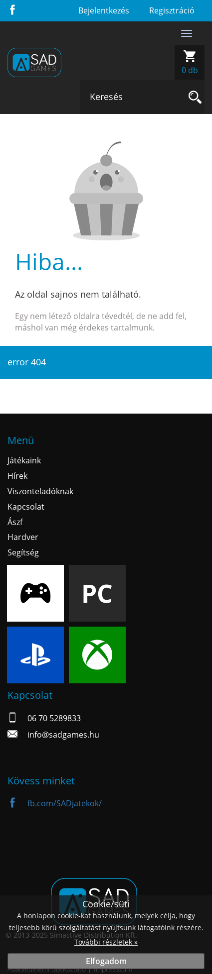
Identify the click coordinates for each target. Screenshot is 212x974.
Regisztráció (172, 10)
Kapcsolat (25, 506)
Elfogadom (106, 961)
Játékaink (24, 460)
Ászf (14, 522)
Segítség (23, 552)
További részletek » (106, 942)
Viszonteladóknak (40, 491)
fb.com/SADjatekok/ (54, 803)
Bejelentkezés (103, 10)
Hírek (17, 475)
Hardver (22, 537)
